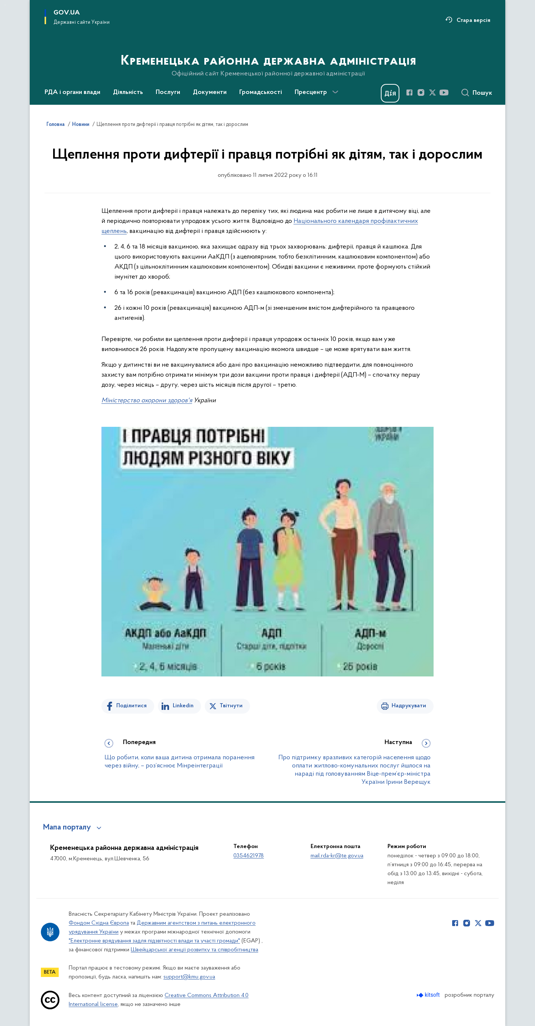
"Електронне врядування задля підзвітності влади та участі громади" (154, 941)
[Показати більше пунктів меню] (335, 92)
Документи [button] (210, 92)
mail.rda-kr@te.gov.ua (337, 856)
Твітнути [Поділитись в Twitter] (231, 706)
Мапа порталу (67, 828)
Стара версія (473, 20)
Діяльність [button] (128, 92)
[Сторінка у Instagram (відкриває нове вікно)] (420, 92)
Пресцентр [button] (311, 92)
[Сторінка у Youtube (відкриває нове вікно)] (444, 92)
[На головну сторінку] (267, 51)
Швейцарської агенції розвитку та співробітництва (194, 950)
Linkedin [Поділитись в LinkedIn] (183, 706)
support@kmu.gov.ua (189, 977)
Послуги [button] (168, 92)
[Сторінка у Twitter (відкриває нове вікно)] (432, 92)
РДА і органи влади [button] (72, 92)
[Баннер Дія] (390, 93)
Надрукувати (409, 706)
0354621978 (248, 856)
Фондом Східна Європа (99, 923)
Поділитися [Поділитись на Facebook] (131, 706)
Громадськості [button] (260, 92)
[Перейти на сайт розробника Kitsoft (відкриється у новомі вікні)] (429, 995)
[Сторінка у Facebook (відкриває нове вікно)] (409, 92)
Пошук (482, 93)
